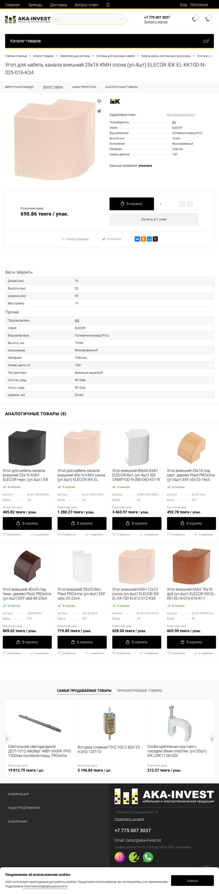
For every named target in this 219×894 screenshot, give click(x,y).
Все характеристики (181, 114)
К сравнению (39, 534)
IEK (174, 122)
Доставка (58, 5)
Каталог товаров (109, 41)
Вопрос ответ (87, 5)
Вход (183, 4)
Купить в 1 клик (154, 219)
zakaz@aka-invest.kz (143, 840)
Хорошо (192, 880)
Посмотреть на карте (129, 819)
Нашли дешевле (75, 239)
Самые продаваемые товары (84, 691)
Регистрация (199, 4)
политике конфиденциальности (46, 886)
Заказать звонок (156, 22)
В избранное (12, 534)
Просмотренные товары (139, 691)
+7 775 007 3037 (157, 17)
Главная (12, 5)
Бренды (35, 5)
